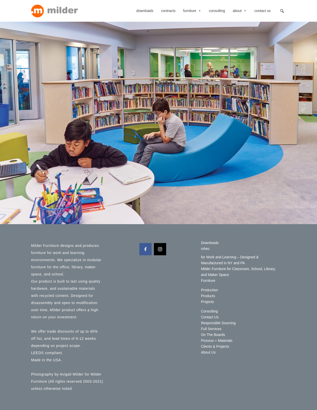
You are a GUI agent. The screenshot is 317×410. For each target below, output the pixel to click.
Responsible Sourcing (218, 323)
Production (209, 290)
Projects (207, 302)
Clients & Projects (215, 346)
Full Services (211, 329)
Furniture (192, 11)
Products (208, 296)
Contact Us (262, 11)
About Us (208, 352)
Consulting (217, 11)
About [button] (240, 11)
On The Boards (213, 335)
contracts (168, 11)
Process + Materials (216, 341)
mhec (205, 249)
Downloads (144, 11)
